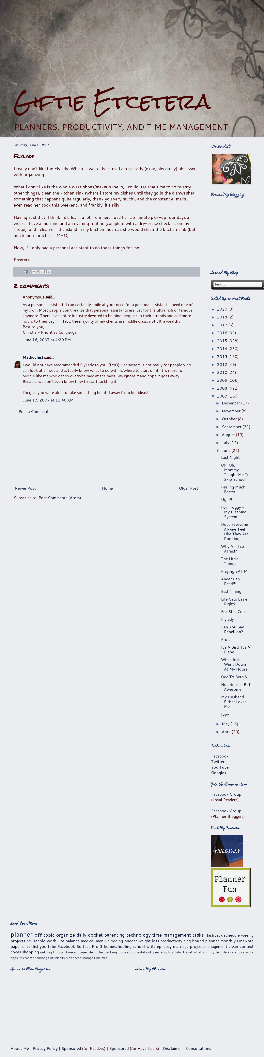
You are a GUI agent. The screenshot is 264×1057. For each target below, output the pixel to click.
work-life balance (63, 941)
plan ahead (73, 957)
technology (138, 934)
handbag (41, 957)
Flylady (227, 619)
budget (130, 941)
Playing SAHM (234, 571)
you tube (48, 946)
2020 (222, 309)
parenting (114, 934)
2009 (222, 380)
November (231, 411)
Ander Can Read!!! (230, 581)
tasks (198, 934)
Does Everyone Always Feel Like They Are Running (234, 531)
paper (16, 946)
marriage (181, 946)
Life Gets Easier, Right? (235, 601)
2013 (222, 356)
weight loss (148, 941)
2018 (222, 317)
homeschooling (118, 946)
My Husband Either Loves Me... (233, 701)
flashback (214, 935)
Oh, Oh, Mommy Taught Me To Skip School (235, 472)
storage (87, 957)
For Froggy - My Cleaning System (233, 511)
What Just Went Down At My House (234, 664)
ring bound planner (201, 941)
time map (101, 957)
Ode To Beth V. (235, 676)
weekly (247, 935)
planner (22, 934)
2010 (222, 372)
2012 (222, 364)
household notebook (135, 952)
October (230, 418)
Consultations (198, 1048)
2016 (222, 332)
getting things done (56, 952)
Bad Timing (231, 591)
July (226, 442)
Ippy (225, 714)
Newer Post (25, 488)
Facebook (220, 756)
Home (107, 488)
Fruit (225, 639)
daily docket (89, 934)
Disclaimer (172, 1048)
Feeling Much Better (233, 489)
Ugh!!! (226, 499)
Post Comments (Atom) (60, 497)
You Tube (220, 767)
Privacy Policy (45, 1048)
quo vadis (246, 952)
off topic (44, 934)
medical (87, 941)
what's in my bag (207, 952)
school (139, 946)
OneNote (245, 941)
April (227, 731)
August (229, 434)
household (35, 941)
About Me (20, 1048)
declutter (96, 952)
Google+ (219, 772)
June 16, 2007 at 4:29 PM (47, 339)
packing (111, 952)
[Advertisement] (132, 44)
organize (65, 934)
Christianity (56, 957)
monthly (228, 941)
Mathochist (33, 357)
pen (156, 952)
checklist (30, 946)
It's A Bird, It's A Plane (235, 649)
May (226, 723)
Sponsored (71, 1048)
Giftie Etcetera (112, 101)
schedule (232, 935)
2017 (222, 325)
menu (101, 941)
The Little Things (229, 561)
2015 (222, 340)
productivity (171, 941)
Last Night (230, 457)
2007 (222, 396)
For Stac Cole (233, 611)
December (231, 403)
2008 (222, 388)
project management (208, 946)
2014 (222, 348)
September (232, 426)
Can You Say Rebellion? (232, 629)
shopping (30, 952)
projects (18, 941)
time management (171, 934)
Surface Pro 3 (89, 946)
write (151, 946)
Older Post (188, 488)
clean (233, 946)
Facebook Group (226, 794)
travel (187, 952)
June (226, 450)
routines (81, 952)
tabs (178, 952)
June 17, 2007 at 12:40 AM (48, 400)
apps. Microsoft (22, 957)
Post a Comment (34, 411)
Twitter (218, 761)
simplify (167, 952)
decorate (230, 952)
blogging (115, 941)
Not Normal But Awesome (235, 687)
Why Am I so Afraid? (232, 548)
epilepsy (164, 946)
